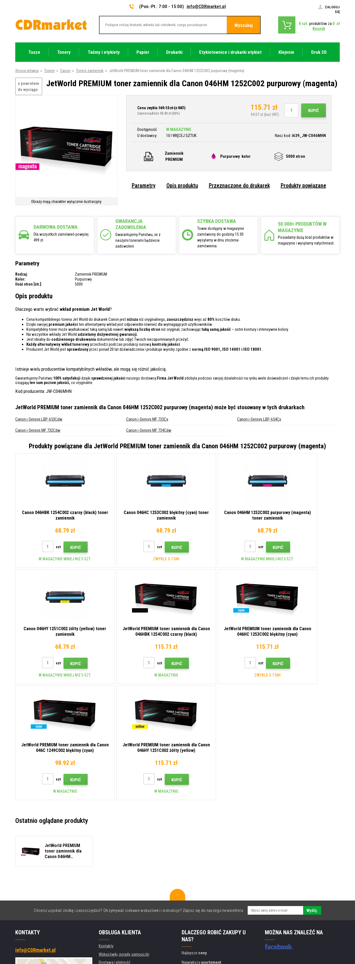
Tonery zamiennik (89, 70)
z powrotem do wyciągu (28, 86)
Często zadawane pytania (120, 862)
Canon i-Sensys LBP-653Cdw (38, 419)
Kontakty (106, 829)
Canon (65, 70)
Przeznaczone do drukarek (239, 185)
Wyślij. (312, 794)
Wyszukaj (243, 25)
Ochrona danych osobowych (121, 887)
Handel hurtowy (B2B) (116, 854)
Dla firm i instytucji (113, 895)
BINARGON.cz (329, 938)
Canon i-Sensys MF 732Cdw (37, 430)
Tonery (49, 70)
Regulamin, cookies (114, 878)
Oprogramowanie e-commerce (294, 938)
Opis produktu (182, 185)
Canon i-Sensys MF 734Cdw (148, 430)
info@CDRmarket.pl (206, 6)
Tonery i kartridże (214, 956)
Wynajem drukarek (113, 903)
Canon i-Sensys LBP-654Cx (259, 419)
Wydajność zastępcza (116, 911)
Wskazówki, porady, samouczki (124, 838)
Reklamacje (108, 870)
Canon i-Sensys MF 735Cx (147, 419)
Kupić (313, 110)
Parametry (144, 185)
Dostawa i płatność (114, 846)
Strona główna (27, 70)
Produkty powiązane (303, 185)
